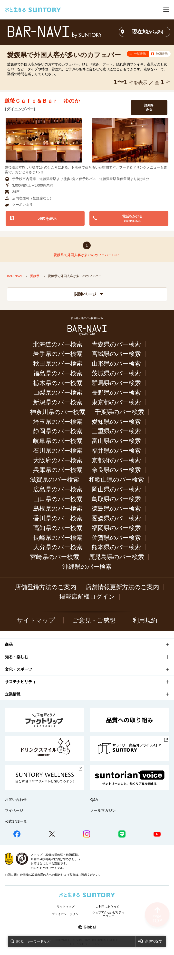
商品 (9, 644)
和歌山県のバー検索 (116, 479)
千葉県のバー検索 (119, 412)
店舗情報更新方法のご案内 (122, 587)
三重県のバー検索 (116, 431)
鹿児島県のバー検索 (116, 557)
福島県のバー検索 (57, 373)
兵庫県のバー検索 (57, 470)
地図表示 (162, 53)
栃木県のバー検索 (57, 383)
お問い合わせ (16, 799)
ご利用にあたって (107, 906)
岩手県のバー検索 (57, 354)
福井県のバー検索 (116, 450)
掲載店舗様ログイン (87, 596)
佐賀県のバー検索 (116, 537)
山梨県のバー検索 (57, 392)
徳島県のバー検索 (116, 508)
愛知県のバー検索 (116, 421)
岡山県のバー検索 (116, 489)
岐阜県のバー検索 (57, 441)
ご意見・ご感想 (94, 620)
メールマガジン (103, 810)
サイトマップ (36, 620)
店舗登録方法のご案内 (45, 587)
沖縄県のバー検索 (87, 566)
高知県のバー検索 (57, 528)
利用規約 (145, 620)
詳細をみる (149, 107)
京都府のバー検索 (116, 460)
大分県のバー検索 (57, 547)
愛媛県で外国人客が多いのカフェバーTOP (86, 255)
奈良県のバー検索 (116, 470)
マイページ (14, 810)
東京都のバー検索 (116, 402)
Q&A (94, 799)
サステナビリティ (20, 682)
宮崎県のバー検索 (54, 557)
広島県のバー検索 (57, 489)
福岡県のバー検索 (116, 528)
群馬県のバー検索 (116, 383)
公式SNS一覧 (16, 821)
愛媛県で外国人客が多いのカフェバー (64, 55)
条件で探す (153, 941)
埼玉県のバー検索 (57, 421)
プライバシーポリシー (66, 914)
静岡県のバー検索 (57, 431)
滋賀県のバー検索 (54, 479)
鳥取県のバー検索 (116, 499)
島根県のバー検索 (57, 508)
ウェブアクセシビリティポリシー (108, 914)
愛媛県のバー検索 (116, 518)
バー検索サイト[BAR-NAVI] (54, 32)
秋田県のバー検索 (57, 363)
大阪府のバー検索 (57, 460)
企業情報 (12, 694)
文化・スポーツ (18, 669)
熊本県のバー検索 (116, 547)
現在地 (148, 32)
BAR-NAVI (15, 276)
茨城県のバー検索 (116, 373)
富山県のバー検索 (116, 441)
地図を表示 (47, 218)
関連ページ (88, 294)
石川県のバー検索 (57, 450)
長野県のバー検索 (116, 392)
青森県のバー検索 (116, 344)
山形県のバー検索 (116, 363)
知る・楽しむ (16, 657)
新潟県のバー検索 (57, 402)
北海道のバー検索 (57, 344)
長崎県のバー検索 (57, 537)
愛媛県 (35, 276)
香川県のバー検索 (57, 518)
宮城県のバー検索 (116, 354)
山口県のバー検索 (57, 499)
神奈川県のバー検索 (57, 412)
